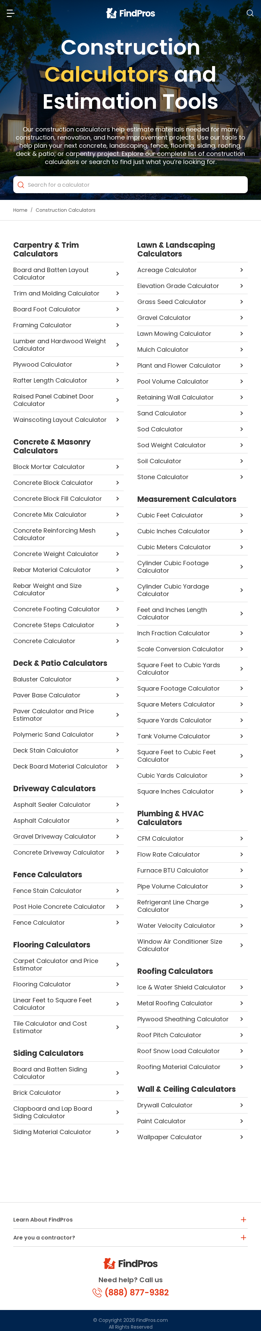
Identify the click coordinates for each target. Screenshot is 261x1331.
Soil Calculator (159, 461)
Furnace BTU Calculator (173, 870)
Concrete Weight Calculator (56, 554)
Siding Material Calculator (52, 1132)
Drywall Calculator (165, 1105)
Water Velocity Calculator (176, 925)
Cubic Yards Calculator (172, 775)
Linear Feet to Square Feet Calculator (52, 1004)
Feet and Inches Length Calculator (172, 613)
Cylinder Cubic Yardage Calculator (173, 590)
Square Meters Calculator (176, 704)
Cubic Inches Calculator (173, 531)
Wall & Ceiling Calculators (186, 1089)
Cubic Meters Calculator (174, 547)
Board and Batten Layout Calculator (51, 274)
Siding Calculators (48, 1053)
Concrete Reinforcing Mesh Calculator (54, 534)
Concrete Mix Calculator (50, 514)
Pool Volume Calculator (173, 381)
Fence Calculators (47, 875)
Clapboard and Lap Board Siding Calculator (52, 1112)
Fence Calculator (39, 922)
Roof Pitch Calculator (169, 1035)
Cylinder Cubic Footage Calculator (173, 567)
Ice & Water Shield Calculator (181, 987)
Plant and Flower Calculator (179, 365)
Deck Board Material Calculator (60, 766)
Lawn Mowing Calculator (174, 333)
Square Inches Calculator (175, 791)
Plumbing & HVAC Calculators (170, 818)
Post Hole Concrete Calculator (59, 906)
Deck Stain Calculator (46, 750)
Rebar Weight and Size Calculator (47, 589)
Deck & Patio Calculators (60, 663)
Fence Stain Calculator (47, 890)
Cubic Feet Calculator (170, 515)
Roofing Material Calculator (179, 1067)
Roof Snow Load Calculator (178, 1051)
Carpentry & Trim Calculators (46, 250)
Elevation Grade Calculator (178, 286)
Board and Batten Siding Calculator (50, 1073)
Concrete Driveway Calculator (59, 852)
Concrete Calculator (44, 641)
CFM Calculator (160, 838)
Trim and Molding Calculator (56, 293)
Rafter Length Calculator (50, 380)
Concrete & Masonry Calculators (52, 446)
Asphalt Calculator (41, 820)
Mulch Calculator (163, 349)
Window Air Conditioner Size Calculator (179, 945)
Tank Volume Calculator (173, 736)
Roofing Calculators (175, 971)
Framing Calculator (42, 325)
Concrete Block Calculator (53, 482)
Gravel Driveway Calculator (54, 836)
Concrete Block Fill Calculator (57, 498)
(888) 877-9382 (130, 1292)
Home (20, 210)
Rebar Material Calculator (52, 570)
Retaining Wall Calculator (175, 397)
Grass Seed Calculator (171, 302)
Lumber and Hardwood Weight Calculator (59, 345)
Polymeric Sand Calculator (53, 734)
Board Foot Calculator (47, 309)
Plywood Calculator (42, 364)
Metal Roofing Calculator (175, 1003)
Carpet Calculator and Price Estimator (55, 964)
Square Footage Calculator (178, 688)
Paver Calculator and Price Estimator (53, 715)
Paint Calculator (161, 1121)
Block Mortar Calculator (49, 467)
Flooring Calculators (51, 945)
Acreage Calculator (167, 270)
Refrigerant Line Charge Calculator (173, 906)
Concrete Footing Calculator (56, 609)
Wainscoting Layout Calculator (60, 419)
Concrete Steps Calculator (53, 625)
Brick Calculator (37, 1092)
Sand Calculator (162, 413)
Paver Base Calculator (47, 695)
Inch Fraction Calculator (173, 633)
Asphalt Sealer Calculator (52, 804)
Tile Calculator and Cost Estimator (50, 1027)
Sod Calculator (160, 429)
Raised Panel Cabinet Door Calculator (53, 400)
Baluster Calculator (42, 679)
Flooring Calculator (42, 984)
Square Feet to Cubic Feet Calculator (176, 756)
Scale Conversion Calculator (180, 649)
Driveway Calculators (54, 788)
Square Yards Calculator (174, 720)
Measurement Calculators (187, 499)
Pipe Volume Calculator (172, 886)
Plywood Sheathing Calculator (183, 1019)
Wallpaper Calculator (169, 1137)
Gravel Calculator (164, 317)
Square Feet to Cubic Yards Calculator (178, 669)
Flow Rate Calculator (168, 854)
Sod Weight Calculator (171, 445)
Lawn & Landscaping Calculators (176, 250)
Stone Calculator (163, 477)
